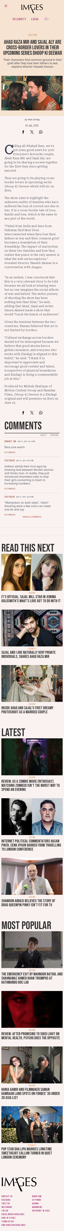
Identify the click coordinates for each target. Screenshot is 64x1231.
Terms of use (7, 1221)
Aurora (35, 1203)
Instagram (6, 1207)
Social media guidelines (12, 1214)
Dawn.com (37, 1196)
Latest (43, 435)
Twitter (5, 1203)
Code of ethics (8, 1217)
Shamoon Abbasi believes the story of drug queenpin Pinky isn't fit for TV (28, 902)
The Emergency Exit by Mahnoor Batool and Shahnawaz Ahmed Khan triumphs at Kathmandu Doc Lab (32, 978)
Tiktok (4, 1210)
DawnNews (37, 1207)
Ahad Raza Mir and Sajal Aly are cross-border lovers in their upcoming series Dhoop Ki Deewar (32, 47)
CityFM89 (36, 1199)
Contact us (6, 1196)
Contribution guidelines (13, 1225)
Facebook (5, 1199)
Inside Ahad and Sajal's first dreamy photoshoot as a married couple (27, 710)
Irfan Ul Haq (33, 119)
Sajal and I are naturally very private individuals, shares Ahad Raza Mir (28, 654)
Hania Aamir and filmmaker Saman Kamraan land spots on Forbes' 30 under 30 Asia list (30, 1093)
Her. (47, 19)
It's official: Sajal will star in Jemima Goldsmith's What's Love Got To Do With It (31, 598)
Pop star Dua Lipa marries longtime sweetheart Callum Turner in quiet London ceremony (26, 1153)
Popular (54, 435)
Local (35, 19)
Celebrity (19, 19)
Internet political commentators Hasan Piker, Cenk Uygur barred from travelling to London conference (31, 845)
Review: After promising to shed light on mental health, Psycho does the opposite (30, 1035)
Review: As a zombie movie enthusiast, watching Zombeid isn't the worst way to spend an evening (30, 785)
